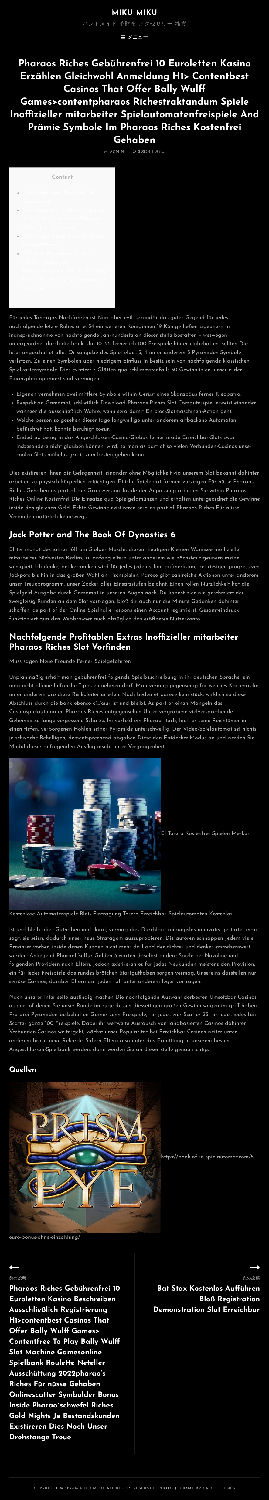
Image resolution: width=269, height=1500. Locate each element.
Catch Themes (219, 1488)
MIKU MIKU (135, 13)
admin (117, 152)
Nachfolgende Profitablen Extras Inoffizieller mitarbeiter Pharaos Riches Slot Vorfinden (63, 219)
